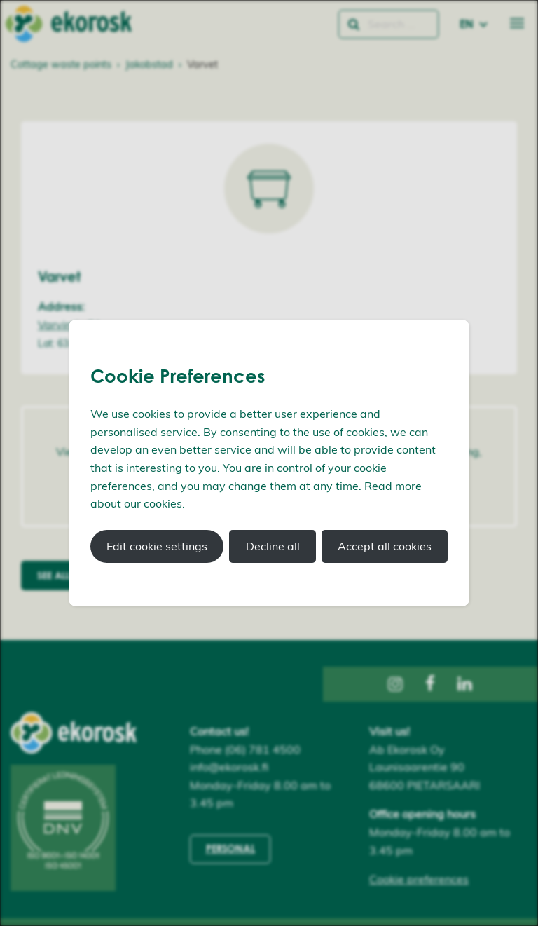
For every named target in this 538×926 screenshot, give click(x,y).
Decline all (273, 546)
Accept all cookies (385, 546)
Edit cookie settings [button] (156, 546)
